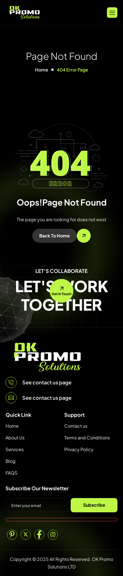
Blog (11, 461)
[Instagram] (53, 535)
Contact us (75, 426)
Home (12, 426)
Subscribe (94, 505)
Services (15, 449)
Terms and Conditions (87, 438)
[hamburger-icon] (112, 12)
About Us (15, 438)
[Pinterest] (12, 535)
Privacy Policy (79, 449)
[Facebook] (39, 535)
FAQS (11, 473)
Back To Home (54, 236)
